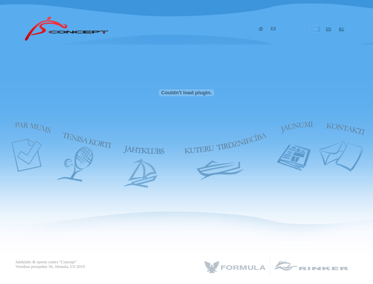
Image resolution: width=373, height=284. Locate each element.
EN (328, 29)
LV (315, 29)
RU (341, 29)
